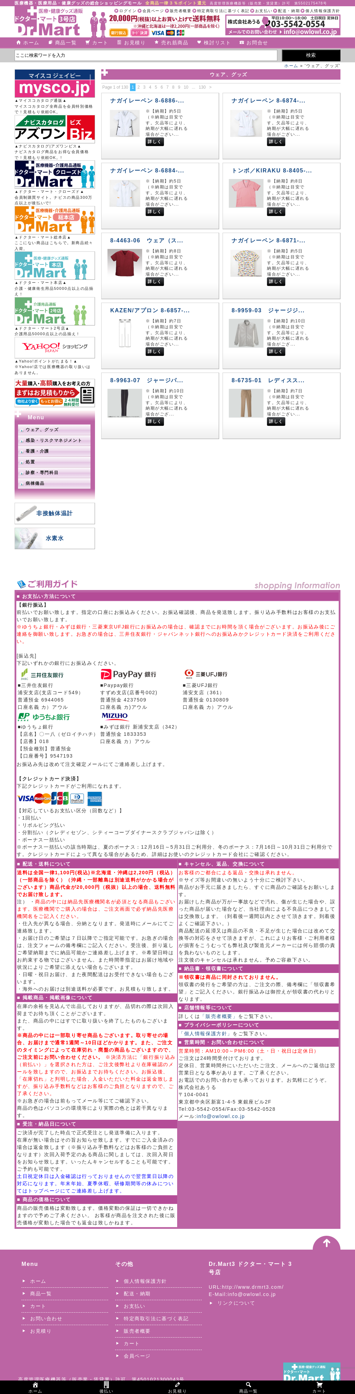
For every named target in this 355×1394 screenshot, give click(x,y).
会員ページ (153, 11)
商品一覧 (66, 42)
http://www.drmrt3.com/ (253, 1287)
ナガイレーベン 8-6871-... (269, 240)
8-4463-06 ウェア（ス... (146, 240)
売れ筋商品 (174, 42)
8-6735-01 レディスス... (268, 380)
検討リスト (217, 42)
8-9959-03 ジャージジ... (268, 310)
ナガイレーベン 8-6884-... (147, 170)
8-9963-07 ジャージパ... (146, 380)
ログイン (128, 11)
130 (202, 87)
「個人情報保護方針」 (206, 1033)
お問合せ (257, 42)
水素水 (55, 538)
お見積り (135, 42)
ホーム (31, 42)
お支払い (263, 11)
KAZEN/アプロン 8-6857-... (150, 310)
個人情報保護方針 (322, 11)
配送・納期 (289, 11)
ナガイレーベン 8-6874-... (269, 101)
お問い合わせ (46, 1318)
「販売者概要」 (219, 1016)
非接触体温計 (54, 513)
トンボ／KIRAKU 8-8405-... (272, 170)
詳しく (155, 141)
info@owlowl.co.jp (221, 1116)
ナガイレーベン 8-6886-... (147, 101)
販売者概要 (181, 11)
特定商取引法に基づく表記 (223, 11)
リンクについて (236, 1303)
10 (186, 87)
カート (100, 42)
